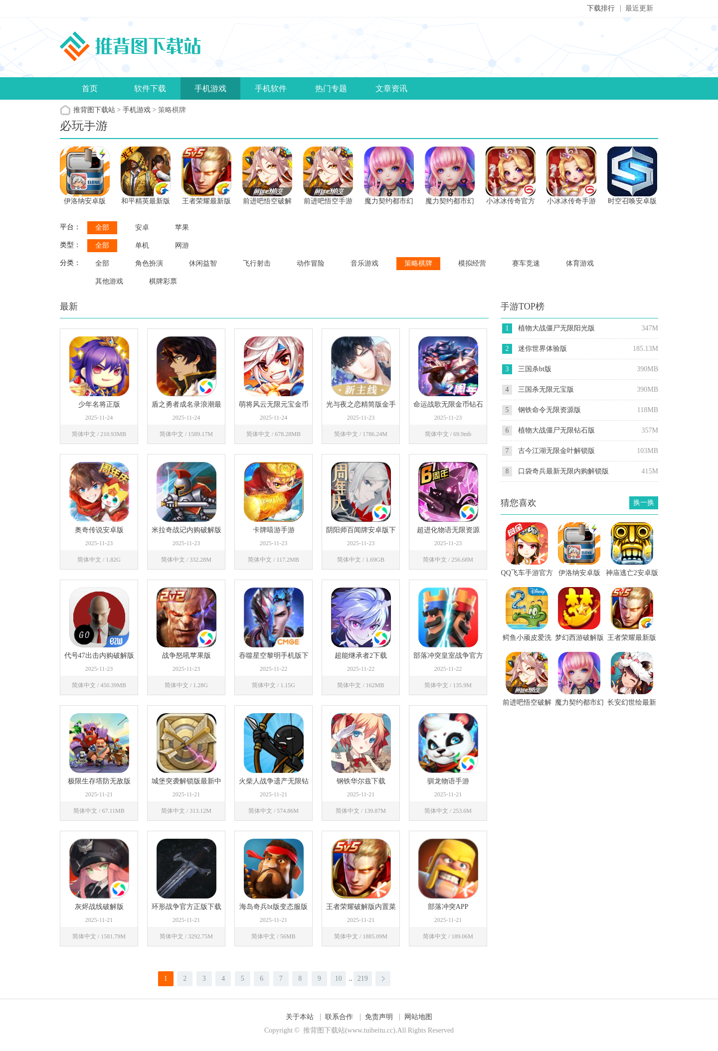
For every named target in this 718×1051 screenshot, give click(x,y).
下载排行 (601, 8)
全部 (102, 227)
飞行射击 (257, 263)
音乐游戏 (364, 263)
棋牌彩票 (163, 281)
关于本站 (300, 1017)
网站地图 (418, 1017)
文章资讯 (391, 88)
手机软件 (271, 88)
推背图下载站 (94, 110)
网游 (182, 245)
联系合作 (339, 1017)
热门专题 (331, 88)
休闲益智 (203, 263)
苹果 (182, 227)
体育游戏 (580, 263)
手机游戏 (210, 88)
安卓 (142, 227)
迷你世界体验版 (542, 348)
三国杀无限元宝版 (546, 389)
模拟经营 (472, 263)
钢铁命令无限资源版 (549, 410)
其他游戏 (109, 281)
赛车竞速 (526, 263)
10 (338, 978)
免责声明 (379, 1017)
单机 (142, 245)
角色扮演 (149, 263)
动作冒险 (311, 263)
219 (363, 978)
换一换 (643, 502)
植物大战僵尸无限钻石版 (556, 430)
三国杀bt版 (534, 369)
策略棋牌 (418, 263)
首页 (90, 88)
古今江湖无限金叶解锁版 (556, 450)
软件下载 (150, 88)
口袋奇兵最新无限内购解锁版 (563, 471)
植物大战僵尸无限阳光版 (556, 328)
